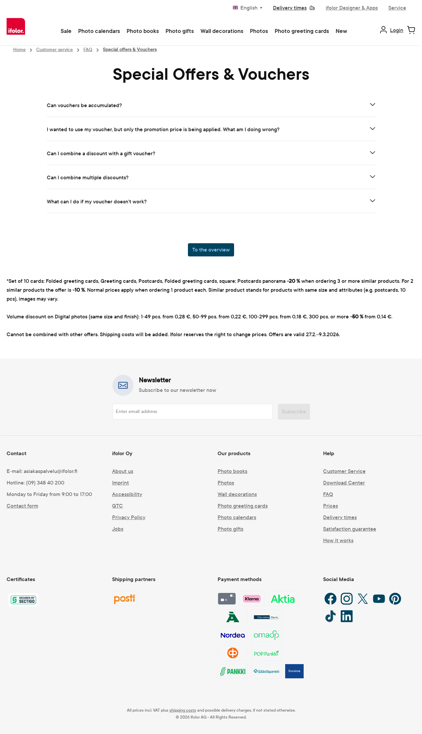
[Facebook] (330, 598)
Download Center (344, 483)
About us (122, 471)
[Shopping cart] (411, 30)
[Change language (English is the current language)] (247, 8)
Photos (226, 483)
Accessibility (127, 494)
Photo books (232, 471)
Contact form (22, 506)
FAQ (328, 494)
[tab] (211, 105)
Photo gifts (230, 529)
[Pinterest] (395, 598)
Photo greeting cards (243, 506)
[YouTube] (379, 598)
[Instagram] (346, 598)
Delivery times (340, 517)
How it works (338, 540)
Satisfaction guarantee (349, 529)
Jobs (117, 529)
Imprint (120, 483)
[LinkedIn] (346, 616)
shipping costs (182, 710)
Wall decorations (237, 494)
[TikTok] (330, 616)
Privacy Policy (128, 517)
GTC (117, 506)
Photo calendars (237, 517)
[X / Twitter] (362, 598)
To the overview (211, 250)
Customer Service (344, 471)
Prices (330, 506)
